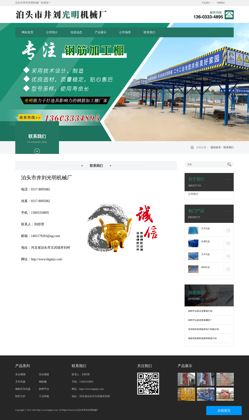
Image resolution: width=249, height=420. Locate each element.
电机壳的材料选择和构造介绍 (202, 338)
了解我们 (220, 2)
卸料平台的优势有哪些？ (200, 320)
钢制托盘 (205, 267)
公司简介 (52, 32)
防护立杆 (20, 396)
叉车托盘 (205, 228)
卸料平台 (44, 389)
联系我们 (149, 32)
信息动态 (76, 32)
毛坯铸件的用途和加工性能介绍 (203, 329)
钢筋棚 (43, 381)
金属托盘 (205, 241)
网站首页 (27, 32)
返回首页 (216, 147)
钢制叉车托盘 (23, 389)
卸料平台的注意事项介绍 (200, 311)
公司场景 (125, 32)
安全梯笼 (44, 374)
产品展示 (205, 2)
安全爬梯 (20, 374)
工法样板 (44, 396)
